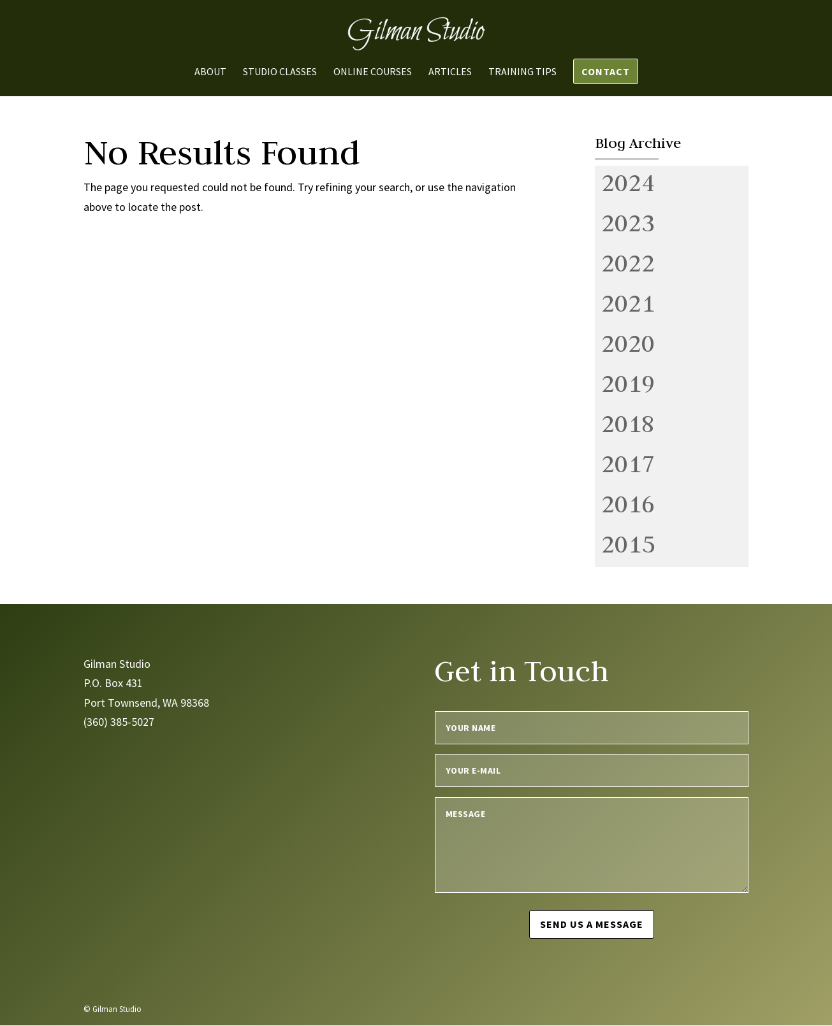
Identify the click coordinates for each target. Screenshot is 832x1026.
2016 (628, 503)
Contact (605, 71)
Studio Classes (280, 72)
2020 (628, 343)
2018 (628, 423)
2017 (628, 463)
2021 (628, 303)
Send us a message (591, 924)
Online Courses (372, 72)
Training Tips (522, 72)
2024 (628, 182)
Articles (450, 72)
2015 (628, 544)
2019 (628, 383)
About (210, 72)
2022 (628, 262)
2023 (628, 222)
